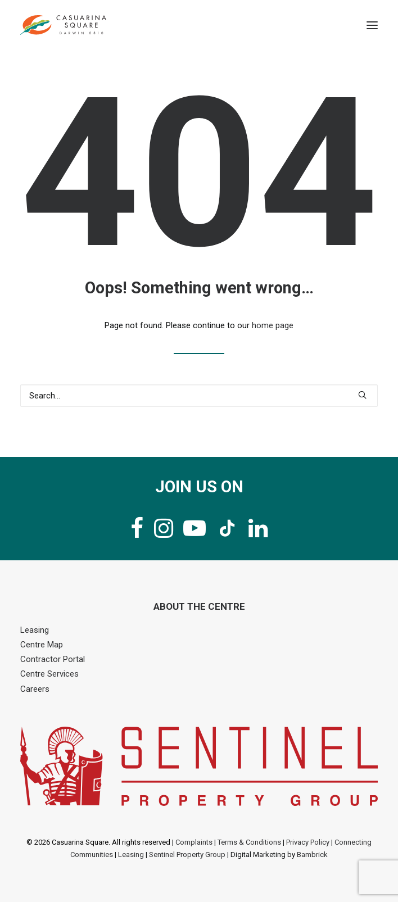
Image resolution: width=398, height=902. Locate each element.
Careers (34, 689)
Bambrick (312, 854)
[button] (372, 25)
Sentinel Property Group (187, 854)
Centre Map (41, 645)
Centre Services (49, 674)
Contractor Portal (52, 659)
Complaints (193, 842)
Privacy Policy (307, 842)
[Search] (199, 395)
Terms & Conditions (249, 842)
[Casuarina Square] (63, 25)
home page (272, 325)
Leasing (34, 630)
